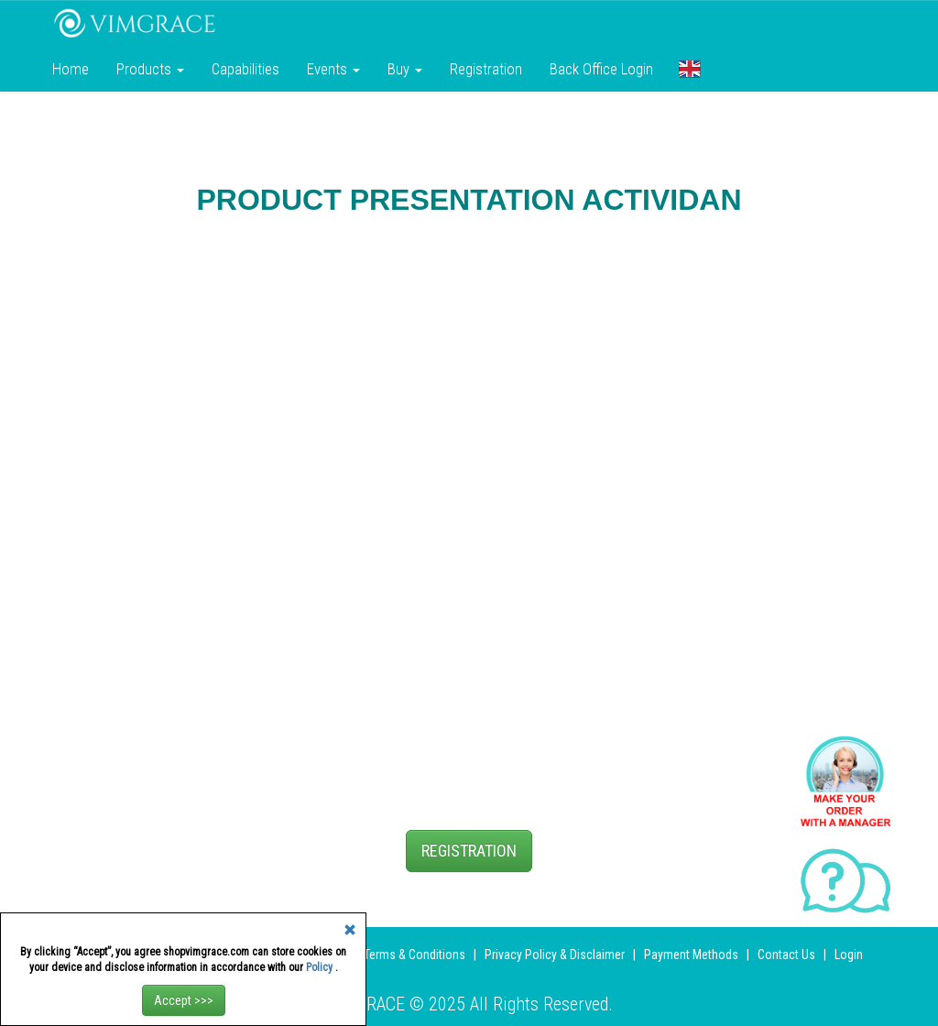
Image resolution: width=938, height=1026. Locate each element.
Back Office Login (601, 69)
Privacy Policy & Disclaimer (555, 954)
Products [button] (150, 69)
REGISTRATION (469, 850)
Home (70, 69)
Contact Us (786, 954)
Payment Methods (691, 954)
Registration (486, 69)
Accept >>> (183, 1000)
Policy (320, 967)
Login (848, 954)
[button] (690, 69)
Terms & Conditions (414, 954)
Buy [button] (404, 69)
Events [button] (333, 69)
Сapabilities (245, 69)
